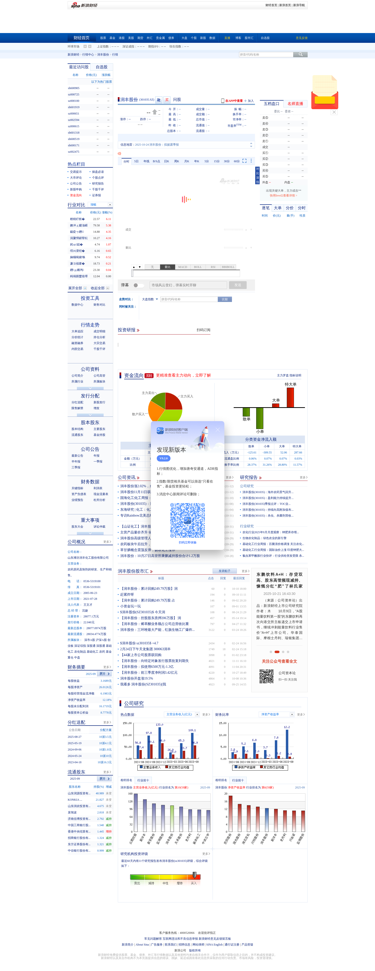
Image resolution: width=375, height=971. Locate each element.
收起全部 (98, 288)
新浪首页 (285, 5)
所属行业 (77, 381)
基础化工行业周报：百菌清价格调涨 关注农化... (273, 544)
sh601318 (74, 132)
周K (176, 161)
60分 (237, 161)
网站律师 (198, 944)
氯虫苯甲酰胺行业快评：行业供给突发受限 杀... (273, 555)
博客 (238, 38)
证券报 (96, 195)
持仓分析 (99, 337)
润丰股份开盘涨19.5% (136, 678)
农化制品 (80, 651)
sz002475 (73, 151)
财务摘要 (76, 667)
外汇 (150, 38)
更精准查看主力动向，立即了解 (183, 375)
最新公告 (77, 455)
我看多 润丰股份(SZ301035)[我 (143, 684)
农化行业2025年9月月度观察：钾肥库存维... (270, 532)
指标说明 (295, 375)
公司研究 (247, 486)
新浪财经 (73, 54)
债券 (171, 38)
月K (186, 161)
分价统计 (77, 337)
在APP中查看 (234, 101)
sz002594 (73, 120)
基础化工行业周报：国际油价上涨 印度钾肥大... (273, 550)
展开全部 (75, 288)
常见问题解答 (153, 938)
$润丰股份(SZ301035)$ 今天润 (142, 612)
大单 (278, 208)
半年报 (76, 461)
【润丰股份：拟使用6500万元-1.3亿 (147, 667)
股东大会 (77, 526)
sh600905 (74, 88)
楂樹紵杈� (77, 219)
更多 (229, 477)
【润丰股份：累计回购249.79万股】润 (149, 588)
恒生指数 (175, 46)
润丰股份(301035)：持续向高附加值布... (268, 509)
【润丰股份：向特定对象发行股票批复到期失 (154, 661)
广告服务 (157, 944)
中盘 (77, 657)
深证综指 (80, 645)
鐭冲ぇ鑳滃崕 (79, 225)
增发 (96, 408)
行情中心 (88, 54)
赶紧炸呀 (127, 594)
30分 (227, 161)
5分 (207, 161)
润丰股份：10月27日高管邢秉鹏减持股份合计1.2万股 (160, 556)
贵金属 (160, 38)
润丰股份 (103, 54)
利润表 (98, 488)
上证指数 (103, 46)
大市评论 (76, 177)
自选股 (265, 38)
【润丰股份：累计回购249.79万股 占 (147, 600)
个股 (194, 38)
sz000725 (73, 94)
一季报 (98, 461)
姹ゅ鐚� (76, 244)
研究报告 (249, 477)
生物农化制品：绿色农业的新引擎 (264, 538)
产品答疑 (247, 944)
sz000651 (73, 113)
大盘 (184, 38)
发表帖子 (224, 571)
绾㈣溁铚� (77, 251)
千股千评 (98, 189)
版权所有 (195, 950)
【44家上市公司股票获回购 (140, 655)
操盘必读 (98, 171)
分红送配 (77, 402)
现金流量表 (101, 494)
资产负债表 (79, 494)
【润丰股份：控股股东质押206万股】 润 (150, 618)
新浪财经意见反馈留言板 (215, 938)
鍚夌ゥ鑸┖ (77, 231)
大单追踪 (77, 331)
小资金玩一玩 (130, 606)
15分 (217, 161)
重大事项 (90, 520)
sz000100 (73, 101)
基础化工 (92, 651)
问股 (177, 99)
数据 (212, 38)
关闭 (334, 112)
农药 (102, 651)
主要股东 (99, 429)
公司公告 (76, 183)
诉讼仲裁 (99, 526)
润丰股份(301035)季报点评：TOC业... (266, 504)
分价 (290, 208)
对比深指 (257, 175)
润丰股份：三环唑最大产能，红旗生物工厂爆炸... (157, 630)
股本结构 (77, 429)
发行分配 (90, 395)
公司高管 (99, 375)
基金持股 (99, 435)
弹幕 (125, 285)
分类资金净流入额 (261, 439)
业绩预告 (77, 500)
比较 (225, 299)
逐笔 (266, 208)
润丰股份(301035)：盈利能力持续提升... (268, 498)
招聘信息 (184, 944)
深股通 (91, 645)
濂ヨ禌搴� (77, 263)
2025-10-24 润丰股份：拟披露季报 (157, 144)
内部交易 (77, 349)
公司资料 (90, 369)
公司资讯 (126, 477)
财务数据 (90, 481)
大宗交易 (99, 343)
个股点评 (98, 177)
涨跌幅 (106, 75)
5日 (136, 161)
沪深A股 (101, 640)
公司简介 (77, 375)
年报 (96, 455)
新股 (203, 38)
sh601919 (74, 107)
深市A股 (89, 640)
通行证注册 (232, 944)
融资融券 (77, 343)
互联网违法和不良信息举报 (180, 938)
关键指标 (77, 488)
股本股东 (90, 422)
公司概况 (76, 541)
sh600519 (74, 139)
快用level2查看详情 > (283, 195)
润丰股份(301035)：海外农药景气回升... (268, 492)
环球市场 (73, 46)
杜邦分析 (99, 500)
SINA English (214, 944)
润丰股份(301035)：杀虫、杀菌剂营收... (268, 515)
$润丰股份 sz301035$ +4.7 (139, 643)
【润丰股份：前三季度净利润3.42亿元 (149, 672)
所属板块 (99, 381)
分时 (126, 161)
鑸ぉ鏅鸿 (77, 270)
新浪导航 (299, 5)
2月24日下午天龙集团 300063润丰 (145, 649)
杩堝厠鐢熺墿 (79, 276)
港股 (122, 38)
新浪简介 (127, 944)
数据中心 (77, 304)
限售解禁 (77, 408)
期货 (140, 38)
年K (196, 161)
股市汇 (249, 38)
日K (166, 161)
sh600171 (74, 145)
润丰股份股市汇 (133, 571)
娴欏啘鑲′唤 (77, 257)
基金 (112, 38)
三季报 (76, 467)
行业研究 (247, 526)
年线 (146, 161)
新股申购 (76, 189)
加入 (251, 101)
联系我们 (171, 944)
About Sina (142, 944)
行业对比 (76, 204)
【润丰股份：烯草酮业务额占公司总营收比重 (154, 624)
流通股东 (77, 435)
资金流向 (134, 375)
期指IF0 (153, 46)
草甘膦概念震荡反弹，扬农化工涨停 (147, 550)
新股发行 (99, 402)
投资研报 (126, 329)
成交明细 (99, 331)
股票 (103, 38)
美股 (131, 38)
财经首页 (271, 5)
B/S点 (156, 161)
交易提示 (76, 171)
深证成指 (128, 46)
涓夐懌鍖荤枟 (79, 238)
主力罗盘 (283, 375)
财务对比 (99, 304)
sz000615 (73, 126)
